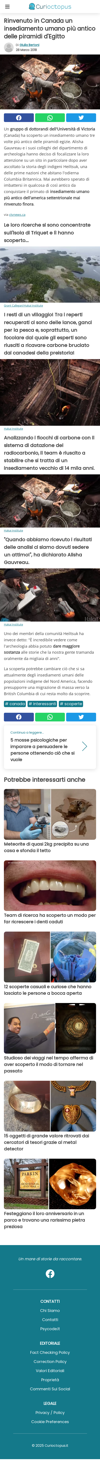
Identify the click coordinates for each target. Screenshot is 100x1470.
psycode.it (50, 1328)
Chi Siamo (50, 1310)
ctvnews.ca (17, 214)
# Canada (15, 703)
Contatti (50, 1319)
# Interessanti (42, 703)
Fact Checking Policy (50, 1352)
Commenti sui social (50, 1389)
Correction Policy (50, 1361)
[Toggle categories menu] (7, 6)
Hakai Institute (13, 429)
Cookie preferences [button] (50, 1421)
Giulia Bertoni (29, 45)
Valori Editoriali (50, 1370)
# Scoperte (71, 703)
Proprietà (50, 1380)
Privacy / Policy (50, 1412)
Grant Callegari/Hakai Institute (23, 305)
